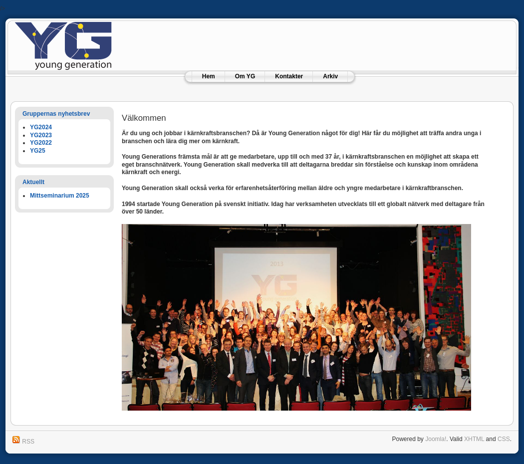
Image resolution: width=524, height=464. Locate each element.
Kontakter (289, 76)
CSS (504, 439)
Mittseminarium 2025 (59, 195)
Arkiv (330, 76)
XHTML (474, 439)
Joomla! (435, 439)
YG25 (37, 150)
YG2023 (41, 135)
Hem (208, 76)
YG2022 (41, 142)
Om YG (245, 76)
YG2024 (41, 127)
